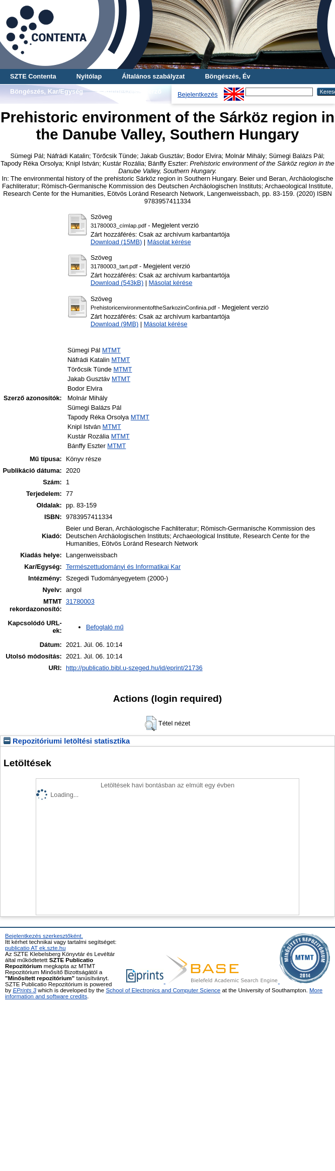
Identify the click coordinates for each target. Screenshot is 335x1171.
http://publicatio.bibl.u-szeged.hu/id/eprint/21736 (134, 668)
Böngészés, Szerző (132, 91)
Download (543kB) (117, 282)
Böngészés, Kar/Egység (46, 91)
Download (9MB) (114, 324)
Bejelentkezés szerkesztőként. (44, 936)
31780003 (80, 601)
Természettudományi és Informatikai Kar (123, 566)
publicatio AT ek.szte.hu (35, 948)
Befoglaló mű (105, 627)
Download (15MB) (116, 242)
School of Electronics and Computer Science (163, 990)
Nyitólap (89, 76)
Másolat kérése (169, 242)
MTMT (111, 350)
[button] (150, 723)
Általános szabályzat (153, 76)
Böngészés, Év (227, 76)
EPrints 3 (24, 990)
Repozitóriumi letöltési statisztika (67, 741)
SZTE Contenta (33, 76)
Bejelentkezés (198, 94)
